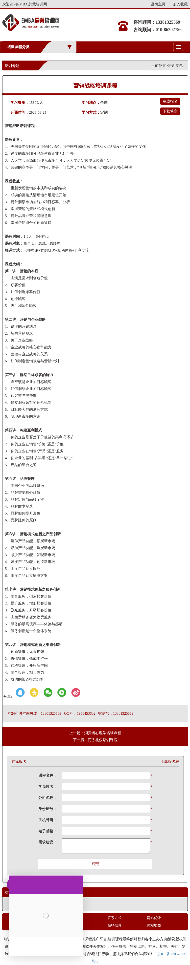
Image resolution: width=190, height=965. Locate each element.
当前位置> (159, 65)
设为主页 (158, 4)
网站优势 (154, 918)
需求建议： (47, 842)
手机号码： (47, 820)
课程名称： (47, 775)
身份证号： (47, 809)
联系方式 (114, 918)
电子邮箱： (47, 831)
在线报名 (170, 101)
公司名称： (47, 798)
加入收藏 (180, 4)
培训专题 (175, 65)
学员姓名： (47, 787)
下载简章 (170, 111)
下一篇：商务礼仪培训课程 (95, 740)
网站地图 (154, 925)
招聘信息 (114, 925)
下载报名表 (170, 762)
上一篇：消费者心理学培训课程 (95, 733)
